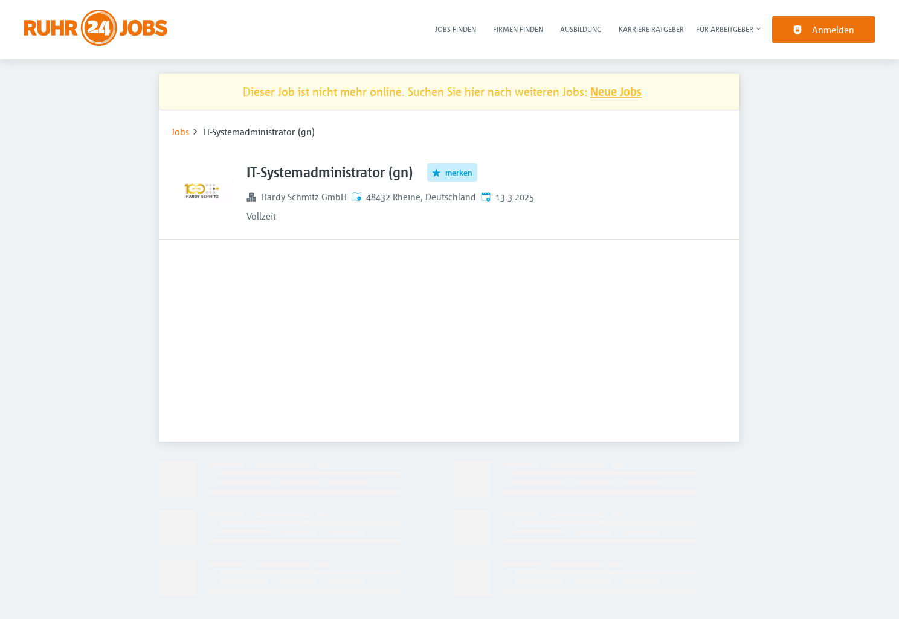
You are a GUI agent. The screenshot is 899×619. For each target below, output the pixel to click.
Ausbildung (581, 29)
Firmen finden (518, 29)
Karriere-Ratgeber (651, 29)
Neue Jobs (616, 91)
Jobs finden (455, 29)
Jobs (180, 131)
